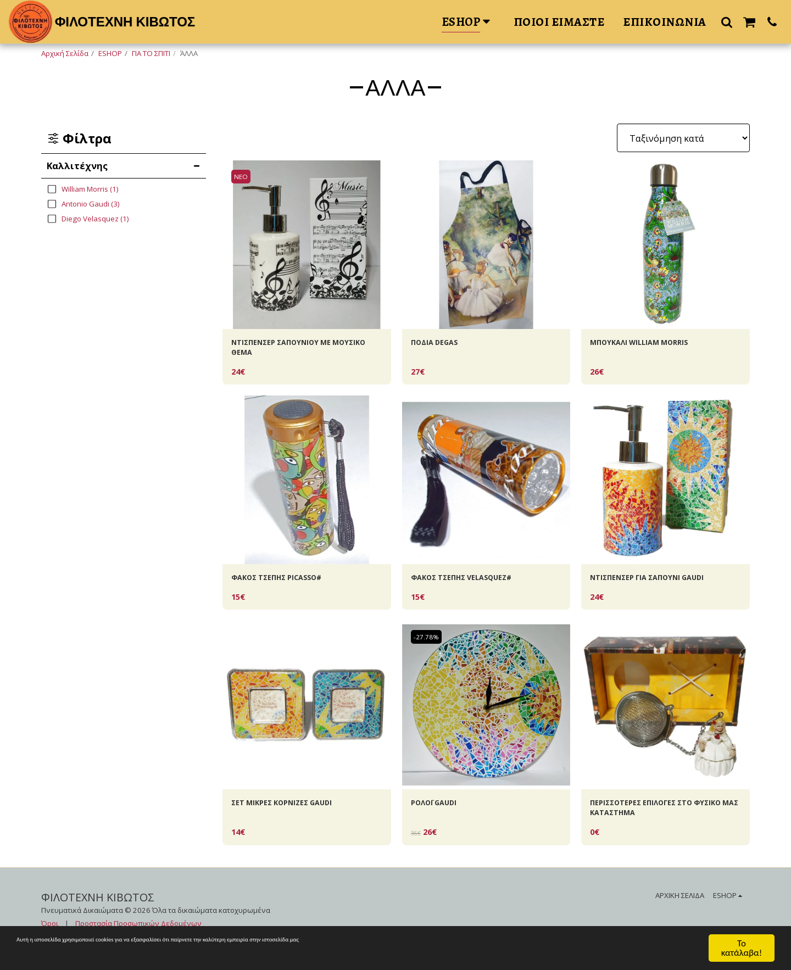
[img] (306, 244)
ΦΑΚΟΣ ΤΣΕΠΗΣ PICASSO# (289, 585)
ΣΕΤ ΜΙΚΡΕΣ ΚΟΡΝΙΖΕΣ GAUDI (296, 814)
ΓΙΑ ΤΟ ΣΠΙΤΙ (151, 53)
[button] (726, 21)
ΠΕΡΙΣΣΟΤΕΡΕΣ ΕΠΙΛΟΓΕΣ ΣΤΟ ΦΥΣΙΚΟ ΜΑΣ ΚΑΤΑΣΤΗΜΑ (656, 821)
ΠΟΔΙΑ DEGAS (441, 344)
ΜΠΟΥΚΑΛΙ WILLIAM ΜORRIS (652, 344)
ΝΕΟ (243, 176)
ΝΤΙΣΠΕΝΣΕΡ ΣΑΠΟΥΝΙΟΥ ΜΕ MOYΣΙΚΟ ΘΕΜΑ (295, 351)
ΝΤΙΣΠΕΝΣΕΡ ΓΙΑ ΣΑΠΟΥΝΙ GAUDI (663, 585)
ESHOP (110, 53)
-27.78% (429, 647)
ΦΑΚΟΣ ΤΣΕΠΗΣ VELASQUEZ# (476, 585)
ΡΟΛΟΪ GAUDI (440, 814)
